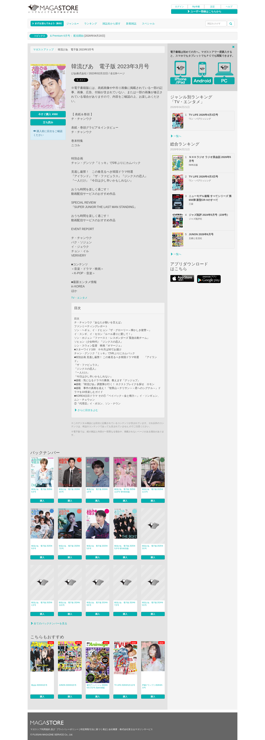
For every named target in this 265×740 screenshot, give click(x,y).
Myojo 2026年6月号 (39, 685)
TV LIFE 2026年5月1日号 (124, 685)
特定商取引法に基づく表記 (93, 729)
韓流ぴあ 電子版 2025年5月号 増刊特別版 (124, 547)
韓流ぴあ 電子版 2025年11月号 (152, 490)
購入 (42, 500)
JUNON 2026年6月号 (67, 685)
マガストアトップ (43, 49)
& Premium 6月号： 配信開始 (67, 35)
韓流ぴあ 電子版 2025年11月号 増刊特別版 (124, 490)
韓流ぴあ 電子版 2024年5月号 (152, 604)
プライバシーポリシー (67, 729)
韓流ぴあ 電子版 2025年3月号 (152, 547)
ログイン (179, 6)
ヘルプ (229, 6)
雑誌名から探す (112, 23)
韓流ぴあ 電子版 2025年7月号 (69, 547)
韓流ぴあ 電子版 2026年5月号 (41, 490)
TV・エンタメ (79, 297)
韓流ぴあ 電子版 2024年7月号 (124, 604)
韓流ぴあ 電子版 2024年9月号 (97, 604)
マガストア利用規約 (40, 729)
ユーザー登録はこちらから (204, 11)
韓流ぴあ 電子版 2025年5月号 (97, 547)
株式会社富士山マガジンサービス (136, 729)
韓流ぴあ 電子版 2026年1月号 (97, 490)
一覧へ (175, 136)
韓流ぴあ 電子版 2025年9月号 (41, 547)
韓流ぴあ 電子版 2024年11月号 (69, 604)
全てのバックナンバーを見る (48, 623)
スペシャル (148, 23)
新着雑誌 (131, 23)
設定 (212, 6)
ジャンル (72, 23)
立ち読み (48, 122)
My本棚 (196, 6)
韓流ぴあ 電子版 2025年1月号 (41, 604)
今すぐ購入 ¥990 (48, 114)
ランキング (90, 23)
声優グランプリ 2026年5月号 (152, 686)
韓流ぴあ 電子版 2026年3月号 (69, 490)
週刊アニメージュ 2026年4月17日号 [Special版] (97, 686)
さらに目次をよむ (86, 410)
